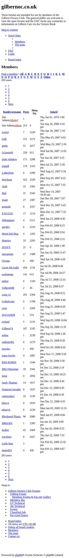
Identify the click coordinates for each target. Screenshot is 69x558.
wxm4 (5, 132)
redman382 (8, 342)
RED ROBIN (9, 362)
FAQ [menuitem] (10, 50)
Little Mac (7, 443)
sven (4, 308)
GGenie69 (7, 152)
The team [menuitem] (20, 44)
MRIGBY (7, 423)
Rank (6, 111)
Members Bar (17, 500)
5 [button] (8, 98)
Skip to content (9, 29)
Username (15, 111)
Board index (14, 521)
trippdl (5, 166)
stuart (5, 199)
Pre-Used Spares (19, 515)
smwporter (7, 254)
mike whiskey (9, 159)
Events (14, 509)
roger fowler (8, 355)
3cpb (4, 186)
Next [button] (10, 104)
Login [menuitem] (11, 53)
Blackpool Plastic (11, 416)
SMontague (8, 220)
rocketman (7, 274)
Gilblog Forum (18, 494)
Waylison (7, 179)
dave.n (5, 402)
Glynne (6, 260)
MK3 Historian (10, 369)
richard (5, 321)
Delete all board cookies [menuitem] (21, 527)
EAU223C (7, 213)
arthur (5, 335)
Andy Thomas (9, 382)
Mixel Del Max (10, 233)
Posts (26, 111)
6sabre (5, 430)
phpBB (18, 555)
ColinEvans (8, 301)
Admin (17, 125)
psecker (6, 348)
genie (5, 145)
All (21, 74)
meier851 (7, 450)
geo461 (6, 227)
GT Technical (17, 503)
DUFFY (6, 247)
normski (6, 206)
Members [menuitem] (20, 41)
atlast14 (6, 409)
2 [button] (8, 88)
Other (47, 77)
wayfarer (6, 436)
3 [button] (8, 92)
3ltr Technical (17, 506)
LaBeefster (8, 172)
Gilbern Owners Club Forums (24, 490)
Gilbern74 (7, 328)
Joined (54, 111)
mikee (5, 281)
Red (4, 193)
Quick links (14, 35)
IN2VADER (8, 315)
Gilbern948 (8, 287)
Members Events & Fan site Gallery (31, 497)
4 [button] (8, 95)
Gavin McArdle (10, 267)
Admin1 (13, 120)
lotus (4, 375)
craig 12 (6, 294)
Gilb (4, 139)
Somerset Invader (11, 389)
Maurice (6, 240)
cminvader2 (8, 396)
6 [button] (8, 101)
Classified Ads (18, 512)
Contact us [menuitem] (14, 536)
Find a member (9, 74)
